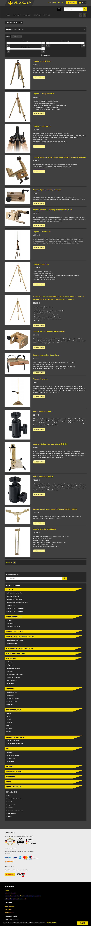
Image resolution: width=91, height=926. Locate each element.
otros (8, 786)
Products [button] (17, 15)
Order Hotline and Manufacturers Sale (15, 904)
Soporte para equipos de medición (48, 358)
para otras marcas (13, 714)
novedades (10, 781)
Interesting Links (9, 917)
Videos (9, 821)
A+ (80, 15)
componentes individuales (14, 748)
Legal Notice (61, 3)
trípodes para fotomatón (14, 604)
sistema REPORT (11, 697)
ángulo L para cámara (15, 636)
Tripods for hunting (12, 601)
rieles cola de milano (13, 682)
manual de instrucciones (14, 803)
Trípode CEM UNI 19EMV (43, 61)
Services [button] (27, 15)
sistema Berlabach (12, 648)
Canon (8, 718)
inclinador (9, 628)
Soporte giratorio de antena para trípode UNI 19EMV (56, 210)
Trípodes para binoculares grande (17, 607)
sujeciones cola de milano (14, 679)
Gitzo (8, 721)
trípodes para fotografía (14, 598)
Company (37, 15)
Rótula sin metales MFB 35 (44, 480)
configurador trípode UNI (14, 616)
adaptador (9, 670)
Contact (47, 15)
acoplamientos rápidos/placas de (20, 641)
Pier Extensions (11, 685)
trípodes (9, 594)
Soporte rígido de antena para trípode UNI (51, 335)
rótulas (8, 625)
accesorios (10, 688)
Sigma (8, 730)
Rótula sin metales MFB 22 (44, 415)
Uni (8, 800)
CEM (7, 753)
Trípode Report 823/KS (43, 126)
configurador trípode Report (15, 613)
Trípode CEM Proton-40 (43, 232)
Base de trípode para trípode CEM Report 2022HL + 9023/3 (58, 513)
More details (40, 77)
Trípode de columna (42, 383)
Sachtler (9, 727)
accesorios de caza (14, 776)
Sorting (8, 36)
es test (9, 806)
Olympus (9, 733)
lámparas (10, 771)
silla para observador (13, 673)
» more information (65, 923)
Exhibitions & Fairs (10, 911)
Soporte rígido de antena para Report (49, 189)
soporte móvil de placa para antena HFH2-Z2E (53, 448)
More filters (45, 55)
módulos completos (12, 745)
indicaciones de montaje (14, 815)
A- (84, 15)
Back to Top (11, 567)
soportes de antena (12, 760)
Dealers (7, 895)
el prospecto (11, 809)
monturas (9, 676)
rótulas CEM (10, 763)
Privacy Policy (52, 3)
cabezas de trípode (13, 621)
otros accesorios (11, 706)
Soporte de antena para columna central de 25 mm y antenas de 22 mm (59, 159)
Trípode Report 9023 (42, 265)
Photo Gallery (8, 914)
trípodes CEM (10, 610)
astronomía (11, 663)
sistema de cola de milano (14, 645)
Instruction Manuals (10, 898)
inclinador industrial (13, 631)
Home (8, 15)
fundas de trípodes (12, 703)
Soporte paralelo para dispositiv (19, 653)
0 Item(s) (71, 3)
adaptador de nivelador (15, 658)
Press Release (11, 818)
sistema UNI (10, 700)
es (81, 3)
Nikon (8, 724)
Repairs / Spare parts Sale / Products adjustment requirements (23, 901)
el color (9, 812)
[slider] (8, 43)
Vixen (8, 736)
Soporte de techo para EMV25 (46, 533)
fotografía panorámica (15, 741)
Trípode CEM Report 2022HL (45, 93)
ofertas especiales (13, 791)
